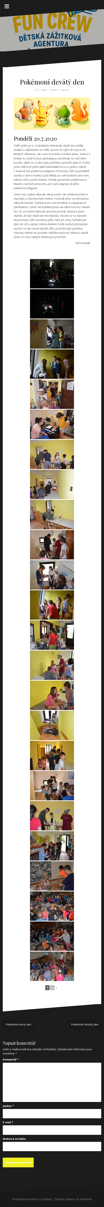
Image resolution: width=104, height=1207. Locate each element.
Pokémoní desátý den (85, 1024)
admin (54, 89)
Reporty (65, 89)
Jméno (8, 1106)
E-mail (8, 1122)
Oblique (70, 1199)
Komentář (11, 1059)
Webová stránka (14, 1139)
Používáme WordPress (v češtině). (32, 1199)
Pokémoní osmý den (18, 1024)
